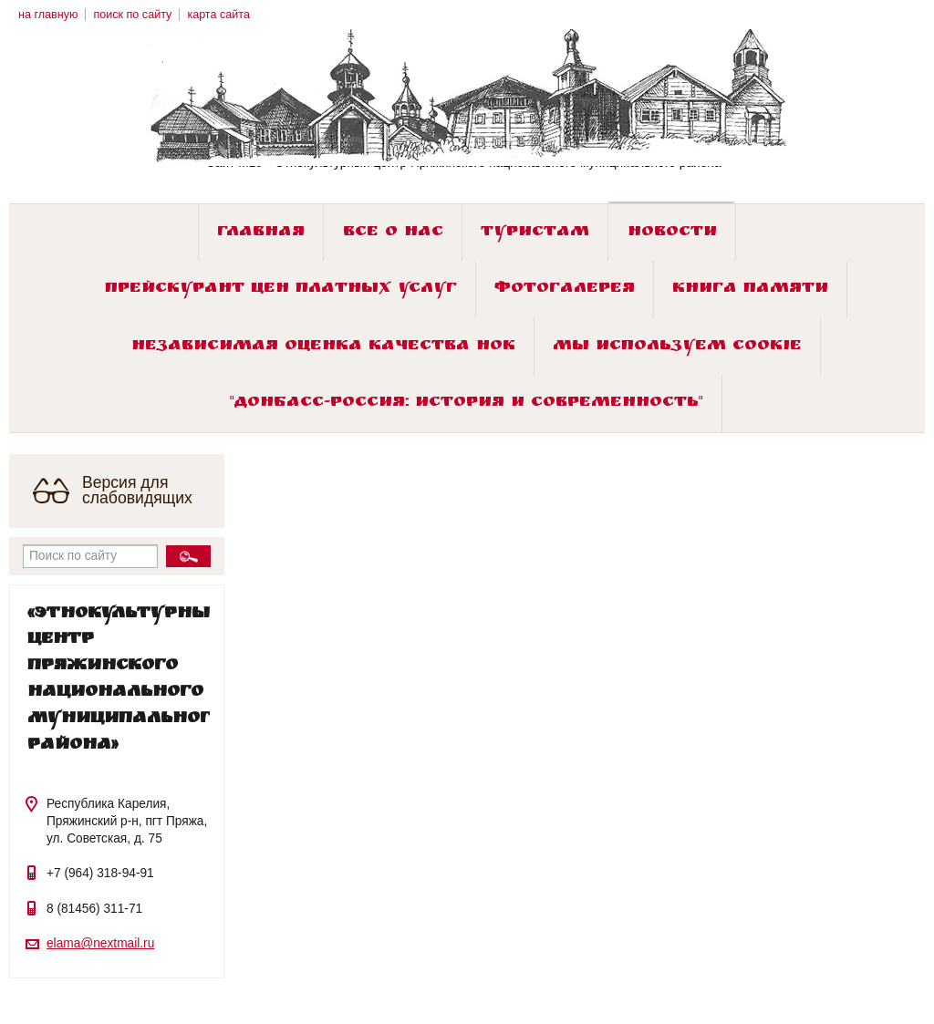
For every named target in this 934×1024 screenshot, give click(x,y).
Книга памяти (750, 289)
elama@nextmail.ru (100, 943)
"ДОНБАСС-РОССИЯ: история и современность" (466, 403)
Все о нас (393, 233)
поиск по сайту (132, 14)
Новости (672, 233)
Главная (261, 233)
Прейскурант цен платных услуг (281, 289)
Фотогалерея (564, 289)
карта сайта (218, 14)
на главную (48, 14)
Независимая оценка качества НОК (323, 347)
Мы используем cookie (677, 347)
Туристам (535, 233)
